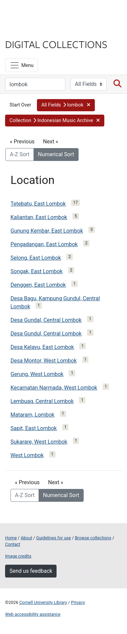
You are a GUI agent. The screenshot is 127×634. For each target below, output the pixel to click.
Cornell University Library (43, 602)
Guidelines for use (53, 537)
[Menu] (21, 65)
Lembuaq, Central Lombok (41, 401)
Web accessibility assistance (32, 614)
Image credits (18, 556)
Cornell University (39, 13)
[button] (66, 105)
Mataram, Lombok (32, 415)
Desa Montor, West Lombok (43, 360)
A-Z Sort (19, 154)
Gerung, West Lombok (36, 374)
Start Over (20, 105)
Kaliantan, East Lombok (38, 217)
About (26, 537)
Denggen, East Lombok (38, 285)
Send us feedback (30, 571)
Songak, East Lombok (36, 271)
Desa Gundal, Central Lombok (46, 320)
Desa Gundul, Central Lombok (46, 333)
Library (25, 31)
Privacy (78, 602)
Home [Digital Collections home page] (11, 537)
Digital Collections (56, 44)
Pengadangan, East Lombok (44, 244)
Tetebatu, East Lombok (38, 204)
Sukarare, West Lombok (38, 442)
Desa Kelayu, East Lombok (42, 347)
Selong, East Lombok (35, 258)
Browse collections (93, 537)
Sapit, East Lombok (33, 428)
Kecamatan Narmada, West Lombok (53, 387)
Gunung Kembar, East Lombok (46, 231)
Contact (12, 544)
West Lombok (27, 455)
